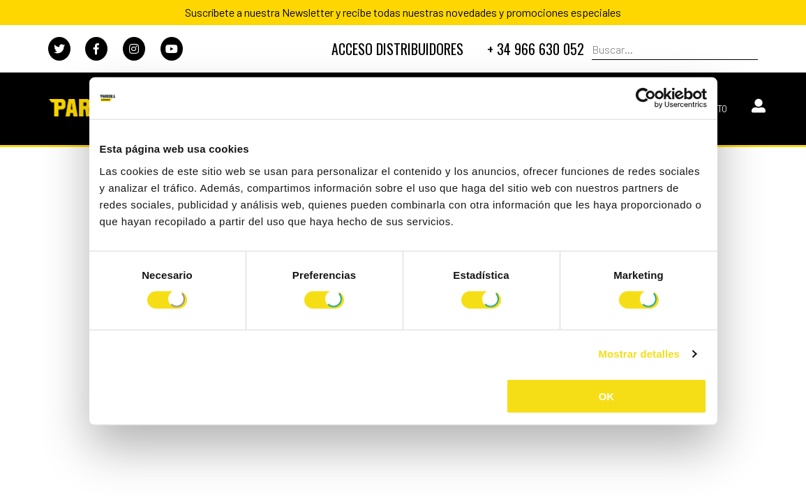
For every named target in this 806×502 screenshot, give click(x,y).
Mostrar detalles (639, 354)
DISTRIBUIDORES (397, 48)
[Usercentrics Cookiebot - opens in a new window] (646, 98)
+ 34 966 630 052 (535, 48)
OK (607, 396)
